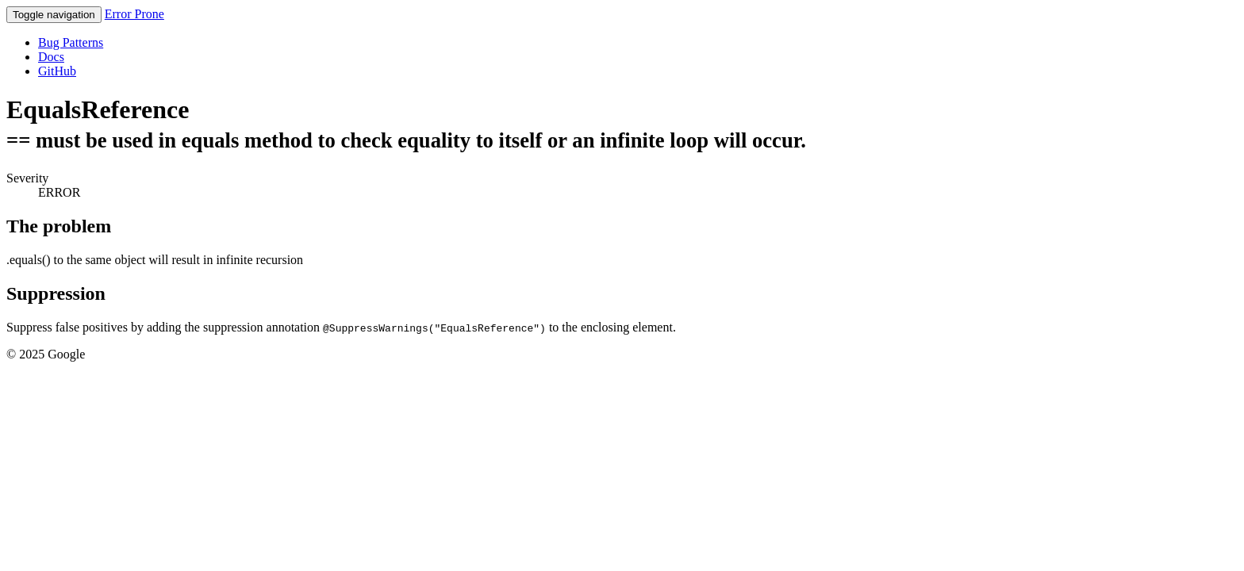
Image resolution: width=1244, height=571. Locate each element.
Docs (51, 56)
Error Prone (134, 14)
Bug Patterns (70, 42)
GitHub (57, 71)
